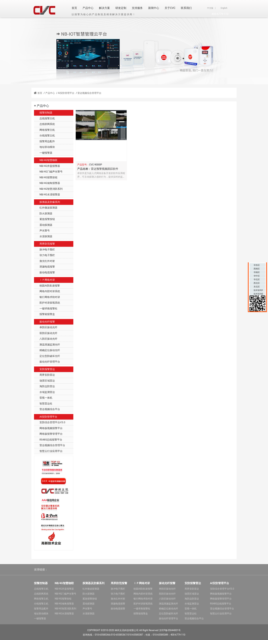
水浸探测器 (43, 236)
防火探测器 (43, 213)
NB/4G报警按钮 (45, 177)
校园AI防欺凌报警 (47, 285)
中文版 (210, 8)
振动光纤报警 (44, 321)
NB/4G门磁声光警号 (48, 171)
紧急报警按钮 (44, 219)
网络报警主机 (44, 130)
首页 (74, 8)
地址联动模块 (44, 147)
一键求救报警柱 (45, 308)
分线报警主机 (44, 135)
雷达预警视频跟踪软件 (104, 168)
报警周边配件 (44, 141)
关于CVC (170, 8)
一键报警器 (43, 153)
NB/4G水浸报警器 (47, 194)
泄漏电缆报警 (44, 266)
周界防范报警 (44, 243)
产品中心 (88, 8)
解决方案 (104, 8)
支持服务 (137, 8)
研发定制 (120, 8)
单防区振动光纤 (45, 327)
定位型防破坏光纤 (47, 356)
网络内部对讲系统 (47, 291)
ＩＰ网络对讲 (44, 280)
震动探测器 (43, 225)
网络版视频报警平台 (48, 428)
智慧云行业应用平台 (48, 451)
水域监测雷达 (44, 392)
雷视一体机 (43, 397)
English (224, 8)
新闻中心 (153, 8)
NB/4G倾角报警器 (47, 183)
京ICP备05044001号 (170, 630)
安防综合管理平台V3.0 (49, 422)
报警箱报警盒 (44, 314)
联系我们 (186, 8)
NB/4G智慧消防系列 (48, 189)
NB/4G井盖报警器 (47, 166)
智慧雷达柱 (43, 403)
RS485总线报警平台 (48, 439)
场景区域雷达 (44, 380)
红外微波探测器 (45, 207)
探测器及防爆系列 (47, 202)
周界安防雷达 (44, 375)
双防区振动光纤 (45, 333)
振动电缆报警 (44, 272)
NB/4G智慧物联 (45, 160)
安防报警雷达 (44, 369)
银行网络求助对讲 (47, 297)
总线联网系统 (44, 124)
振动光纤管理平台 (47, 361)
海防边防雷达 (44, 386)
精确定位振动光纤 (47, 350)
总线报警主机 (44, 118)
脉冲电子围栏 (44, 249)
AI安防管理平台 (66, 93)
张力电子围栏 (44, 255)
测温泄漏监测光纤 (47, 344)
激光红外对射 (44, 261)
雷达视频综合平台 (47, 409)
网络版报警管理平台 (48, 434)
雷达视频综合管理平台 (89, 93)
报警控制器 (43, 112)
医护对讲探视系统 (47, 302)
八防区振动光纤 (45, 339)
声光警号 (42, 230)
